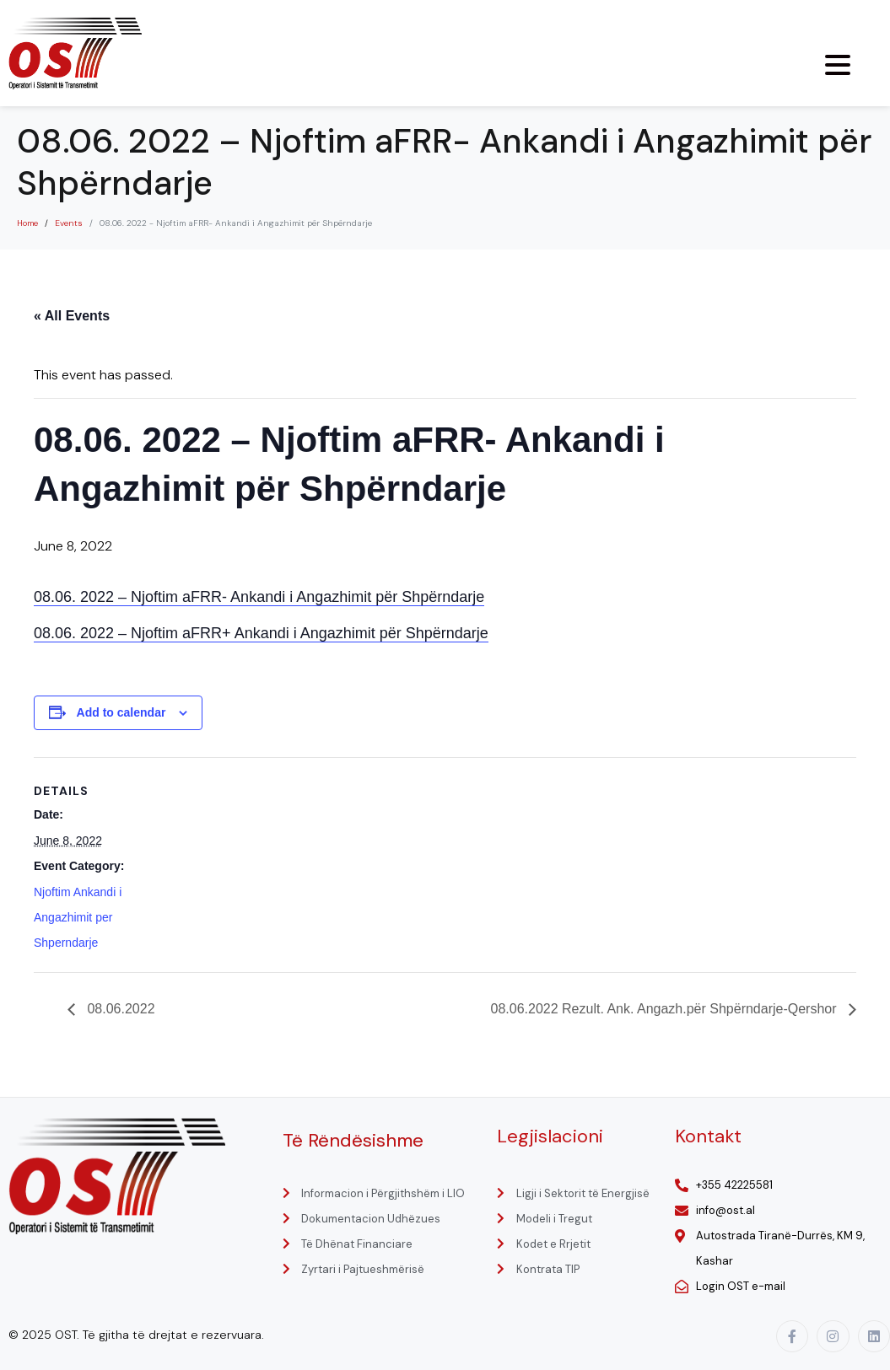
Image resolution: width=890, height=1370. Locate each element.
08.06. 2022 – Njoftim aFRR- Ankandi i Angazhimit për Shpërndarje (259, 596)
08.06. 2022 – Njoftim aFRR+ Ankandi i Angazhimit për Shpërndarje (261, 633)
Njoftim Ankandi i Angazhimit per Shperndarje (77, 917)
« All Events (72, 316)
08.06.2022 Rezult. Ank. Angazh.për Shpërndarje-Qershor (665, 1009)
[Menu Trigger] (838, 65)
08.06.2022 (119, 1009)
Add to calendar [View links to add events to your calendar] (121, 712)
